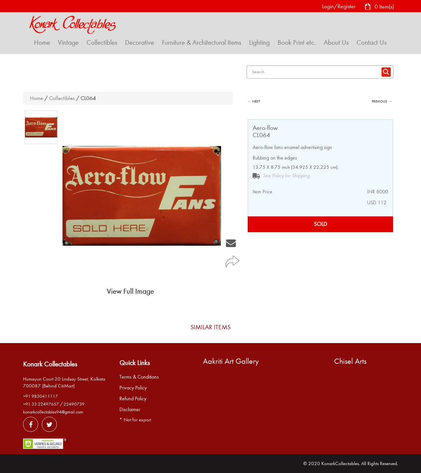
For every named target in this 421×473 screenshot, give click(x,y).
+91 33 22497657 (41, 404)
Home (42, 42)
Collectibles (102, 42)
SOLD (320, 224)
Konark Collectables (50, 364)
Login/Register (339, 6)
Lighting (259, 42)
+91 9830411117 (40, 396)
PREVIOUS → (382, 101)
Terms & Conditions (139, 377)
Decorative (139, 42)
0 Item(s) (379, 7)
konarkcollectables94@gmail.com (53, 412)
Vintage (68, 42)
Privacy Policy (133, 388)
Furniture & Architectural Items (201, 42)
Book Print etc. (297, 42)
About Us (336, 42)
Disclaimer (129, 409)
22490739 (74, 404)
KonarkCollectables (340, 463)
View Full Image (130, 291)
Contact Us (371, 42)
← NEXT (254, 101)
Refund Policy (132, 399)
